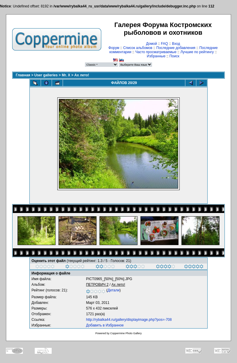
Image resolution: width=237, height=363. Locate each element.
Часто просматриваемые (156, 52)
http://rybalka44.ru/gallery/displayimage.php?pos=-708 (129, 320)
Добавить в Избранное (105, 325)
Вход (176, 44)
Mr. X (66, 75)
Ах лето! (81, 75)
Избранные (156, 56)
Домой (151, 44)
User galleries (46, 75)
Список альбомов (137, 48)
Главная (23, 75)
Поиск (174, 56)
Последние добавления (175, 48)
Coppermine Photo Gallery (126, 333)
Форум (113, 48)
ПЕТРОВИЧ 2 (97, 284)
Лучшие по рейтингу (197, 52)
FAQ (164, 44)
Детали (113, 290)
